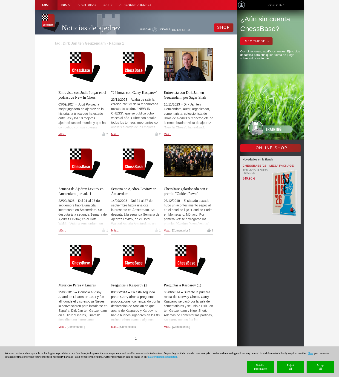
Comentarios (181, 230)
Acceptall (320, 367)
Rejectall (290, 367)
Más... (62, 134)
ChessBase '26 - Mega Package (268, 165)
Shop (46, 4)
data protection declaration (163, 356)
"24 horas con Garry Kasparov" (134, 92)
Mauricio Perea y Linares (77, 285)
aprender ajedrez (135, 4)
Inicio (66, 4)
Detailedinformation (260, 367)
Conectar (276, 5)
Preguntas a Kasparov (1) (182, 285)
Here (310, 353)
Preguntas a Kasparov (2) (129, 285)
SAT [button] (108, 4)
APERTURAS (87, 4)
